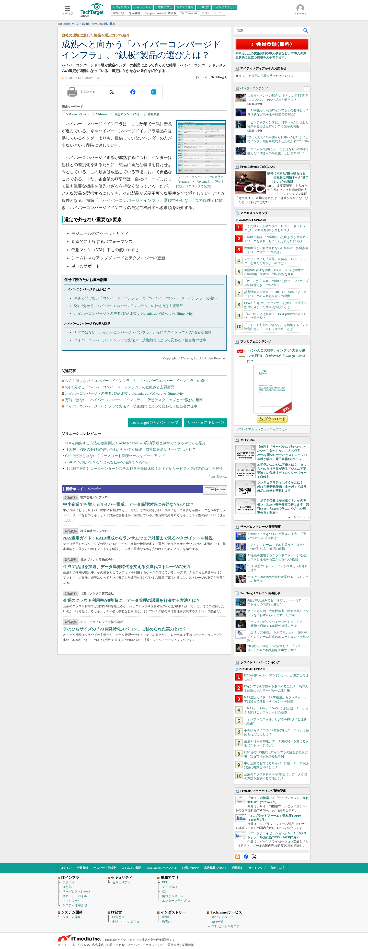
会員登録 (82, 867)
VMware (101, 114)
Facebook (246, 856)
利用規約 (237, 867)
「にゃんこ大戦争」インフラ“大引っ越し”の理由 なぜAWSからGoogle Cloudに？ (276, 355)
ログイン (66, 867)
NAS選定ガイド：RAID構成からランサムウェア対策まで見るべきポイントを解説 (138, 538)
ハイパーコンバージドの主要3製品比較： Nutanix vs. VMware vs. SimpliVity (133, 313)
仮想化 (67, 887)
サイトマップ (257, 867)
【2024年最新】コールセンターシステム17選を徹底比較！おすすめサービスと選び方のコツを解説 (144, 469)
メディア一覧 (66, 945)
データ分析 (169, 887)
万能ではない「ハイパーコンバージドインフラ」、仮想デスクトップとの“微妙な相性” (143, 332)
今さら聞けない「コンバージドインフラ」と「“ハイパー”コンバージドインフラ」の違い (145, 298)
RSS (237, 856)
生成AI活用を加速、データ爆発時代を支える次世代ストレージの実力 (126, 567)
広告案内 (98, 945)
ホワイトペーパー (224, 917)
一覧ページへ (300, 517)
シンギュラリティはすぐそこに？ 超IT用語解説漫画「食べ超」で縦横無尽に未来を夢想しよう (281, 487)
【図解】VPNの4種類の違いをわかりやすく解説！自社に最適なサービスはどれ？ (130, 449)
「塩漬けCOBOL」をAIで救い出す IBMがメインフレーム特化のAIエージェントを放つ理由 (278, 636)
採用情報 (188, 945)
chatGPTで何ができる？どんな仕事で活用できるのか (107, 462)
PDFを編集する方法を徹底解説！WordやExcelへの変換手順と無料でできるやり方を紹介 (135, 443)
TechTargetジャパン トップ (155, 422)
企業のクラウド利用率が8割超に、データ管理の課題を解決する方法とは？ (131, 600)
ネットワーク (71, 901)
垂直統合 (153, 114)
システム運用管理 (74, 905)
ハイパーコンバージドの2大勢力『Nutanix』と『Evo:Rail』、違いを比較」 (200, 181)
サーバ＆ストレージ (205, 422)
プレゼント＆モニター (227, 926)
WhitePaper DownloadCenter (215, 490)
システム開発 (71, 917)
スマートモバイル (74, 896)
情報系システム (172, 896)
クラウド (68, 882)
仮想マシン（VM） (127, 114)
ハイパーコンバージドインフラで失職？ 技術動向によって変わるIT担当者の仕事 (140, 340)
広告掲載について (215, 867)
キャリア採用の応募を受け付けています (266, 76)
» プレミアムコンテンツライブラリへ (262, 429)
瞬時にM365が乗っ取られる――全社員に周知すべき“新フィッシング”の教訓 (288, 177)
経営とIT (118, 917)
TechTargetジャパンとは (161, 867)
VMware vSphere (77, 114)
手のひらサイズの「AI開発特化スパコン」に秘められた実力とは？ (124, 629)
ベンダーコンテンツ (254, 88)
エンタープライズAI (176, 901)
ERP (165, 882)
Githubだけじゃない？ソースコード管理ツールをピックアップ (115, 456)
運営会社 (173, 945)
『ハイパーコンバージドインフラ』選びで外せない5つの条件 (154, 200)
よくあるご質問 (131, 867)
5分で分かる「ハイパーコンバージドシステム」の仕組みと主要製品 (128, 306)
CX (164, 891)
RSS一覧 (217, 921)
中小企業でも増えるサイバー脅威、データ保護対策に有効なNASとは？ (128, 504)
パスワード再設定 (105, 867)
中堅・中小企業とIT (126, 921)
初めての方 (278, 867)
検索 (306, 30)
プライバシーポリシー (142, 945)
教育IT (166, 921)
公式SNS (84, 945)
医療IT (166, 917)
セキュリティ (121, 882)
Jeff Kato (202, 77)
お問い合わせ (190, 867)
